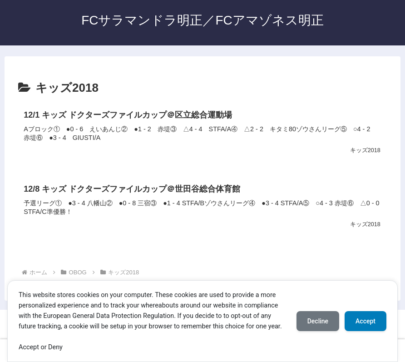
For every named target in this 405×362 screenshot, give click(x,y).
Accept (365, 321)
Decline (317, 321)
